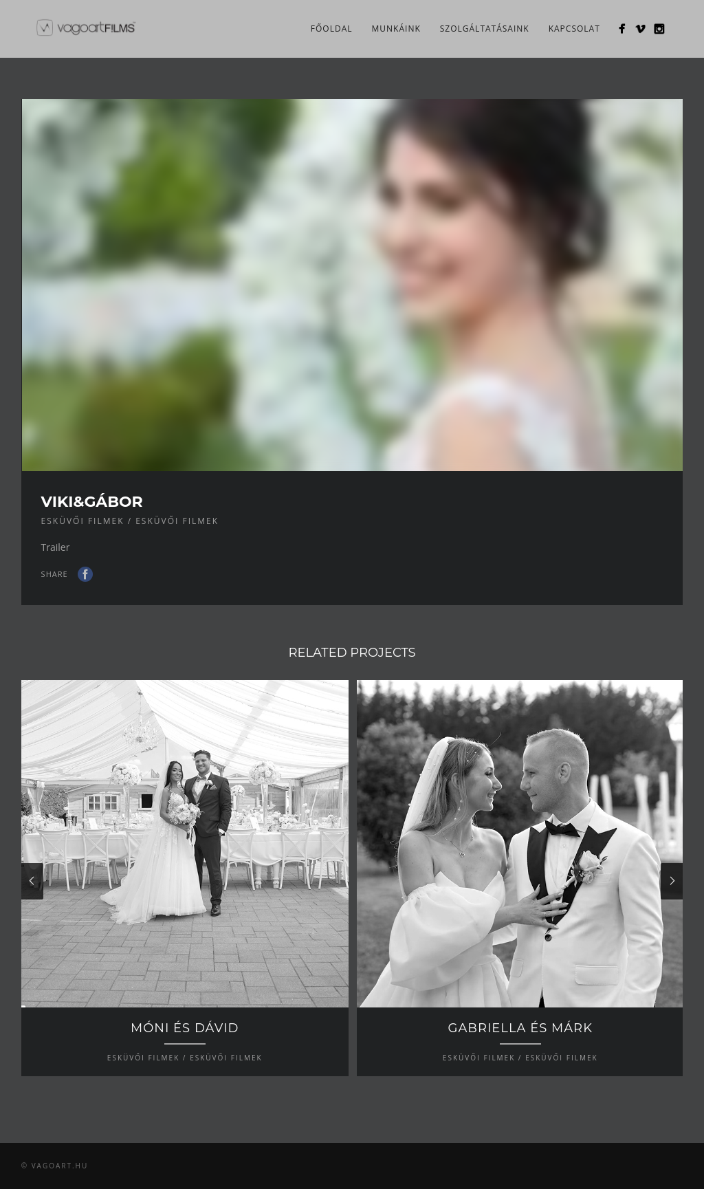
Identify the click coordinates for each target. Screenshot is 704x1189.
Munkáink (396, 28)
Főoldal (332, 28)
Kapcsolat (574, 28)
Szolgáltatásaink (484, 28)
